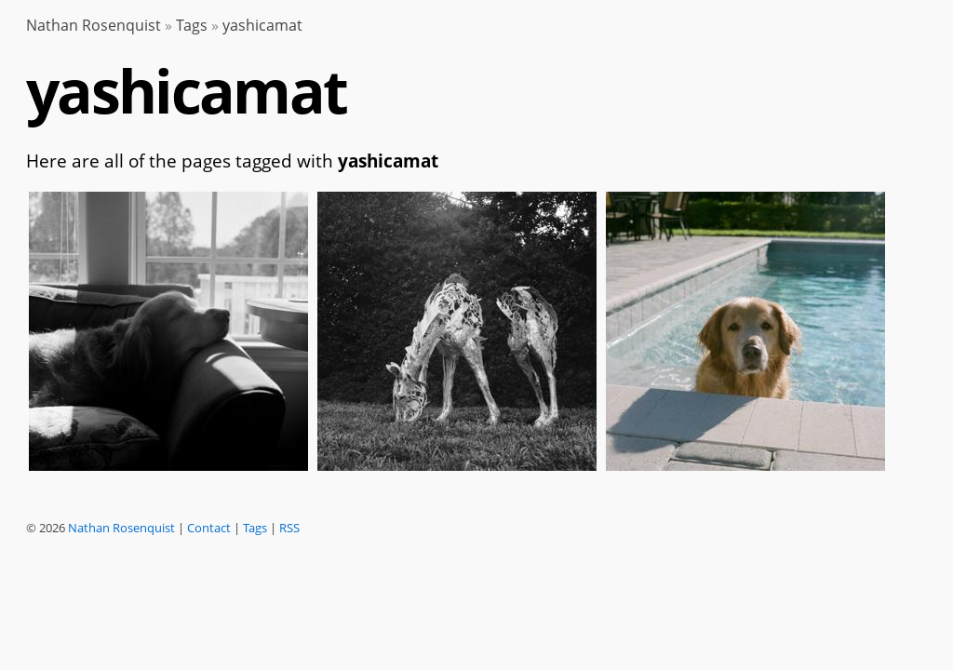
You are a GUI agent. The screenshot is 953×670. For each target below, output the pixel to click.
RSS (289, 527)
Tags (192, 25)
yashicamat (262, 25)
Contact (209, 527)
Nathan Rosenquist (93, 25)
